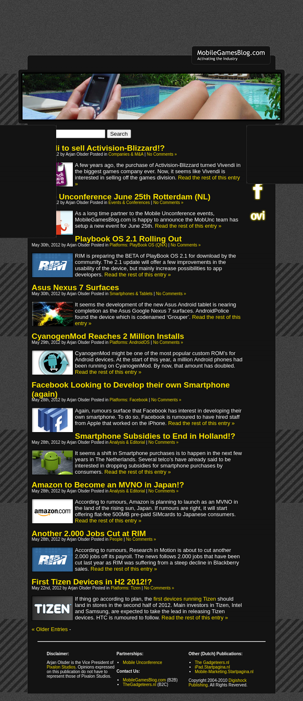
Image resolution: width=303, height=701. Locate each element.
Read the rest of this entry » (188, 226)
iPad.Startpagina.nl (212, 667)
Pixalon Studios (61, 667)
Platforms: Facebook (128, 400)
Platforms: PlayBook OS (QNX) (138, 245)
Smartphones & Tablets (130, 293)
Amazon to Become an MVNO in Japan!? (108, 484)
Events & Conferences (129, 202)
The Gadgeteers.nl (212, 662)
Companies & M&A (126, 154)
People (115, 539)
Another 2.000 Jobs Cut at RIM (89, 533)
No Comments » (162, 154)
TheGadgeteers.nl (139, 684)
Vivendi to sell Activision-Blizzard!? (98, 148)
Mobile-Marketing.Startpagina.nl (224, 671)
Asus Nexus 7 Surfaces (75, 287)
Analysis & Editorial (127, 442)
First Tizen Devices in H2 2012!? (92, 581)
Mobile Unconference (142, 662)
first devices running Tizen (185, 599)
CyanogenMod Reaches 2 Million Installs (108, 336)
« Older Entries (50, 629)
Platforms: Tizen (126, 588)
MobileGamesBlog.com (144, 680)
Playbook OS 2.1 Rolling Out (128, 238)
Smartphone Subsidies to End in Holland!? (155, 436)
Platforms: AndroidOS (129, 342)
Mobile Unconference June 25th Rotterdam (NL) (121, 196)
